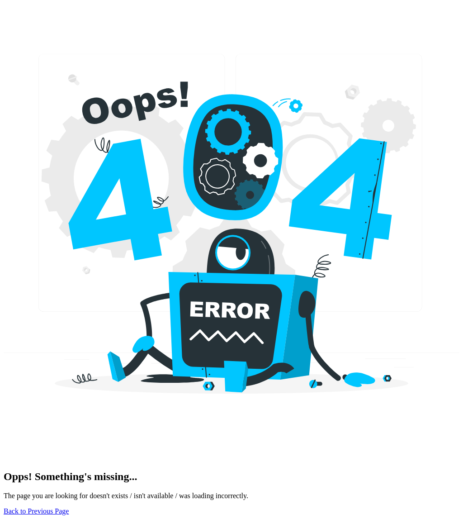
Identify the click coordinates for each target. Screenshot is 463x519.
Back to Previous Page (36, 511)
